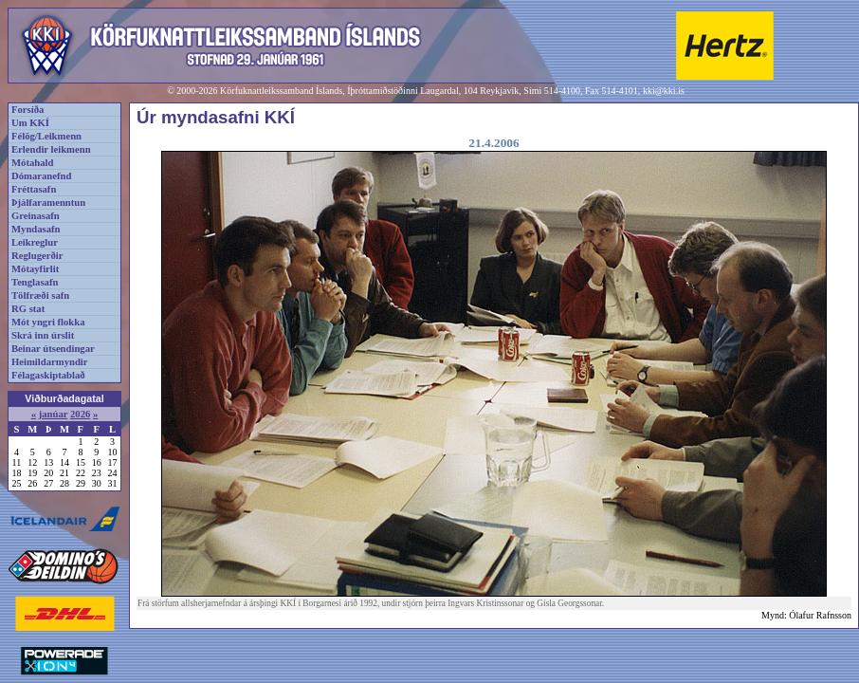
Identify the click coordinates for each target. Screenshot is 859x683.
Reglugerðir (37, 255)
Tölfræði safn (40, 295)
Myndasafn (36, 229)
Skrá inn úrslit (42, 335)
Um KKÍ (30, 123)
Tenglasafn (34, 282)
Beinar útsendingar (53, 348)
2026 (80, 414)
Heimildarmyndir (49, 362)
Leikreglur (34, 242)
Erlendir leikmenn (51, 149)
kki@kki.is (664, 90)
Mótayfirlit (35, 269)
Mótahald (32, 162)
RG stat (28, 309)
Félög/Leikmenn (46, 136)
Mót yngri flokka (48, 322)
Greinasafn (35, 216)
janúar (53, 414)
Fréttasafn (33, 189)
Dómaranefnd (41, 176)
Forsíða (27, 109)
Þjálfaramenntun (48, 202)
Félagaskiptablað (48, 375)
